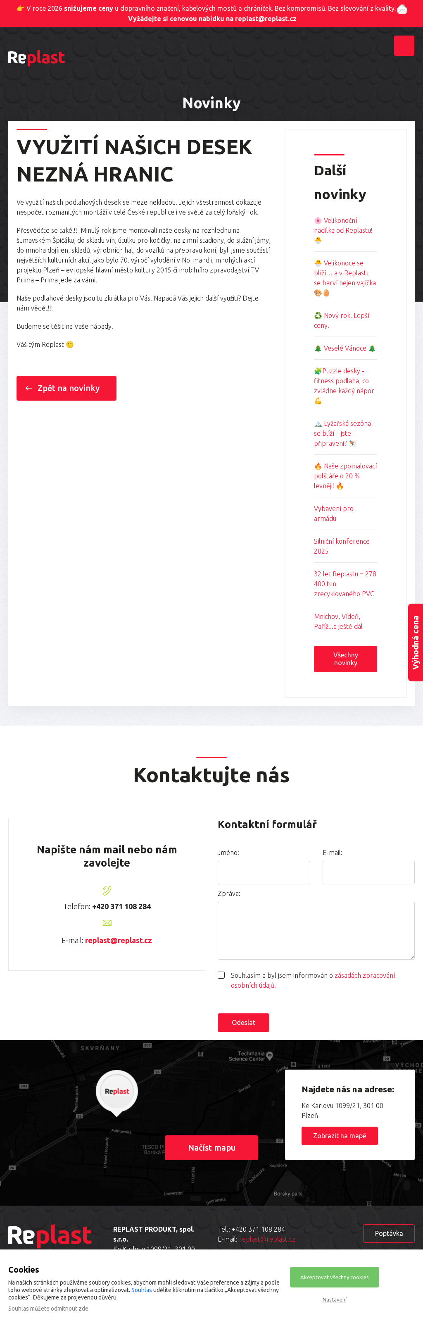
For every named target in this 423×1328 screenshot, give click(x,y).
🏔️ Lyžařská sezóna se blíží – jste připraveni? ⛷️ (342, 433)
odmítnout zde (69, 1308)
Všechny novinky (345, 658)
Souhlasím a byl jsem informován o (313, 980)
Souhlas (141, 1290)
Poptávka (389, 1233)
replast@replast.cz (118, 940)
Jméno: (228, 852)
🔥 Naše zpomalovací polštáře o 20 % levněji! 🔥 (345, 476)
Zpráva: (229, 893)
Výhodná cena (415, 643)
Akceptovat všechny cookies (334, 1277)
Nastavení (335, 1299)
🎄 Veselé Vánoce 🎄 (345, 348)
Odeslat (243, 1022)
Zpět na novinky (69, 388)
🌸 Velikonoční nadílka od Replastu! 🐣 (343, 230)
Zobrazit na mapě (339, 1135)
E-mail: (332, 852)
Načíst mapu (211, 1147)
